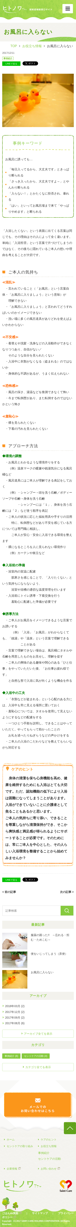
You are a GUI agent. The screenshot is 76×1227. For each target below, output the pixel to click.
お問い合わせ (47, 1168)
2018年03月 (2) (15, 1006)
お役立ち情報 (32, 46)
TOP (13, 46)
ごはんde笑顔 (10, 1213)
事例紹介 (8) (11, 1056)
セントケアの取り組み (18, 1146)
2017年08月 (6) (15, 1023)
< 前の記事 (9, 892)
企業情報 (10, 1168)
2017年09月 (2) (15, 1017)
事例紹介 (7, 58)
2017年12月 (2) (15, 1012)
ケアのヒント (47, 1139)
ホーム (9, 1139)
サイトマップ (40, 1213)
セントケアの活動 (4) (35, 1056)
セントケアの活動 (49, 1158)
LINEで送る (11, 63)
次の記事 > (67, 892)
